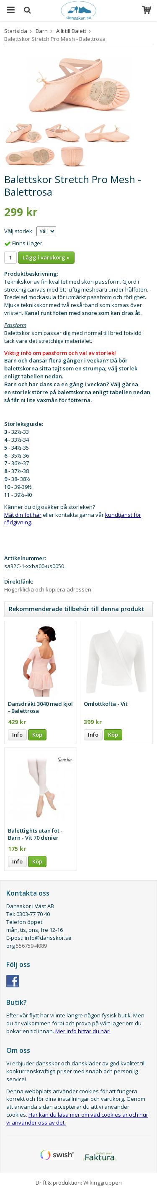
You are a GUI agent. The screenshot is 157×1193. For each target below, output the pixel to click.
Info (17, 734)
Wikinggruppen (102, 1182)
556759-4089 (31, 945)
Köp (37, 734)
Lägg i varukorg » (46, 257)
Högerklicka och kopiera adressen (47, 589)
